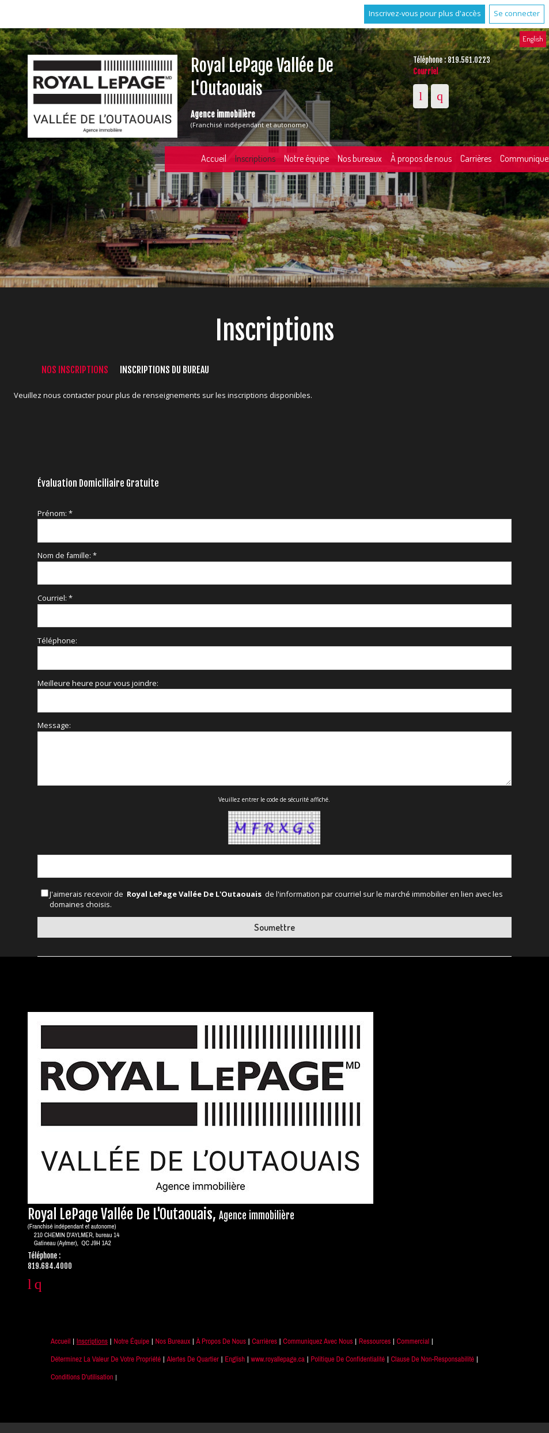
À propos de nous (421, 158)
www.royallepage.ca (278, 1359)
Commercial (413, 1341)
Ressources (375, 1341)
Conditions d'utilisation (82, 1377)
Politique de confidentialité (348, 1359)
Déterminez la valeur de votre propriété (106, 1359)
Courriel (425, 71)
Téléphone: (57, 640)
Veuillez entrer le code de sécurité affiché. (274, 799)
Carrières (475, 158)
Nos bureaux (360, 158)
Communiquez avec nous (318, 1341)
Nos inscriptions (74, 370)
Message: (54, 725)
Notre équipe (306, 158)
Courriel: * (55, 598)
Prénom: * (55, 513)
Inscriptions (255, 158)
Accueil (213, 158)
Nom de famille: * (67, 555)
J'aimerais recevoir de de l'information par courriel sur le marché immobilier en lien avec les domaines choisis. (276, 899)
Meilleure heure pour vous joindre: (97, 683)
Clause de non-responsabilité (433, 1359)
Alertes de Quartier (192, 1359)
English (533, 38)
